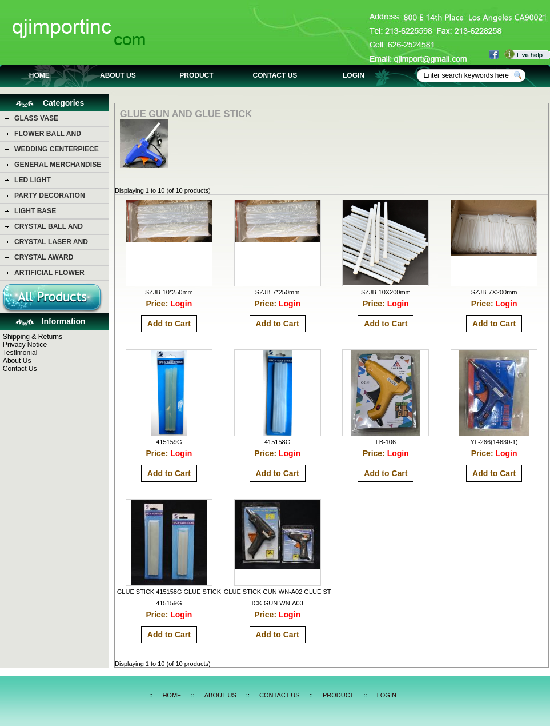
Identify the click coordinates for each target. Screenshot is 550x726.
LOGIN (353, 75)
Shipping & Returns (32, 337)
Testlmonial (20, 353)
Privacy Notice (25, 345)
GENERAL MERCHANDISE (57, 165)
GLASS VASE (36, 118)
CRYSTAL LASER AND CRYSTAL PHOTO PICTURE (59, 243)
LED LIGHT (32, 180)
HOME (39, 75)
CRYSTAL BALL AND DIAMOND (48, 228)
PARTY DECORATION (49, 196)
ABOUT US (118, 75)
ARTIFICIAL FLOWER (49, 273)
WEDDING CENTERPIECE (56, 149)
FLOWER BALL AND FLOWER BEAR (47, 135)
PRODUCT (196, 75)
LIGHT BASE (35, 211)
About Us (17, 361)
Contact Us (20, 369)
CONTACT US (275, 75)
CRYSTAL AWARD (43, 257)
